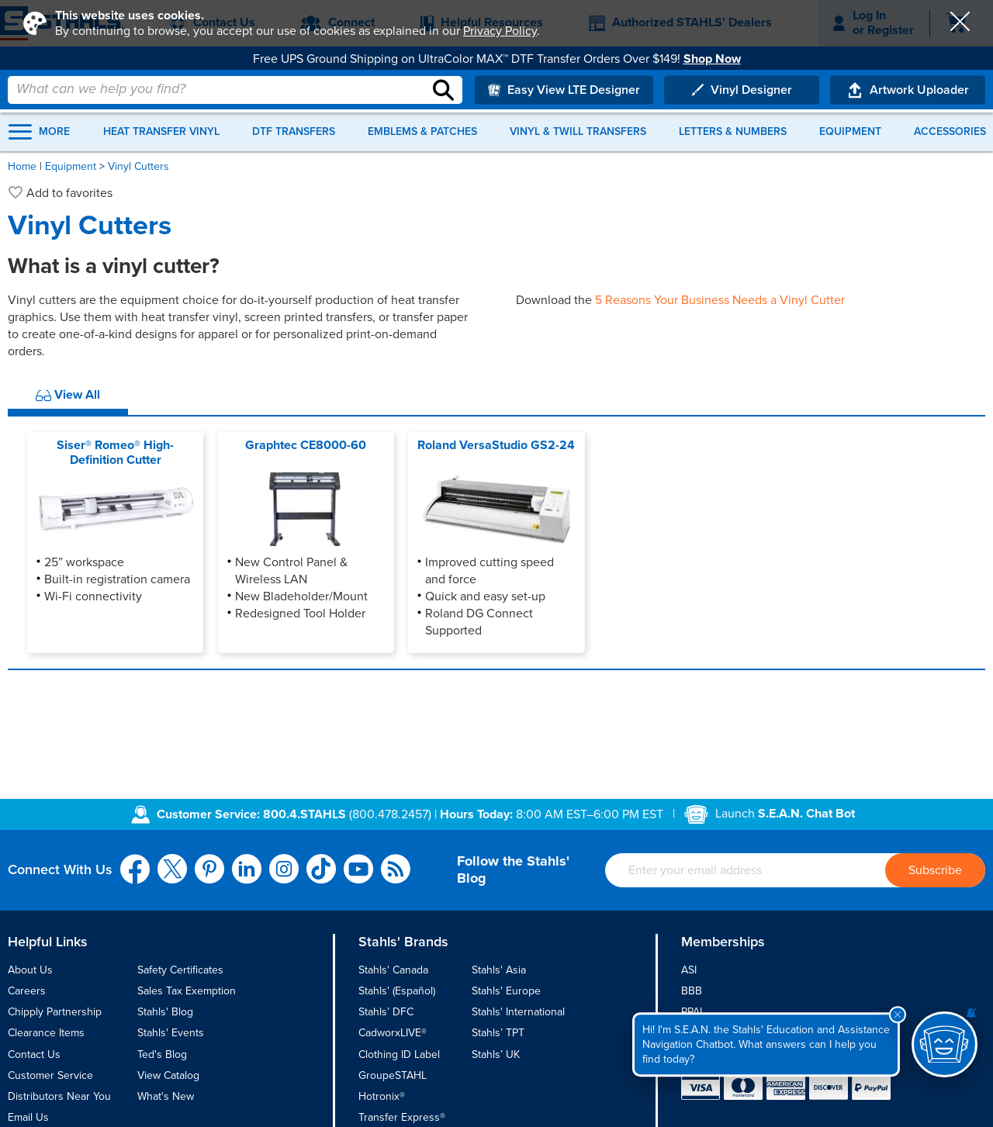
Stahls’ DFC (385, 1011)
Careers (27, 990)
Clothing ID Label (399, 1054)
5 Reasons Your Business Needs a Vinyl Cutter (720, 300)
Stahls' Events (170, 1032)
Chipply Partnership (55, 1011)
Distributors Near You (59, 1096)
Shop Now (712, 59)
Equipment (850, 132)
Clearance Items (46, 1032)
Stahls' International (518, 1011)
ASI (689, 970)
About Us (30, 970)
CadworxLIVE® (392, 1032)
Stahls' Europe (506, 990)
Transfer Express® (401, 1117)
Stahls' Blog (165, 1011)
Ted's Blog (162, 1054)
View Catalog (168, 1075)
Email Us (28, 1117)
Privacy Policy (500, 31)
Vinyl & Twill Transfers (578, 132)
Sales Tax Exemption (186, 990)
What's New (165, 1096)
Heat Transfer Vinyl (161, 132)
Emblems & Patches (422, 132)
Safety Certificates (180, 970)
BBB (691, 990)
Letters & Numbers (733, 132)
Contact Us (34, 1054)
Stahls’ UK (496, 1054)
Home (22, 166)
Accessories (950, 132)
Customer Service (50, 1075)
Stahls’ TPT (498, 1032)
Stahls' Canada (393, 970)
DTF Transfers (293, 132)
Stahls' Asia (499, 970)
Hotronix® (381, 1096)
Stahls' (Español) (396, 990)
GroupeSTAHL (392, 1075)
